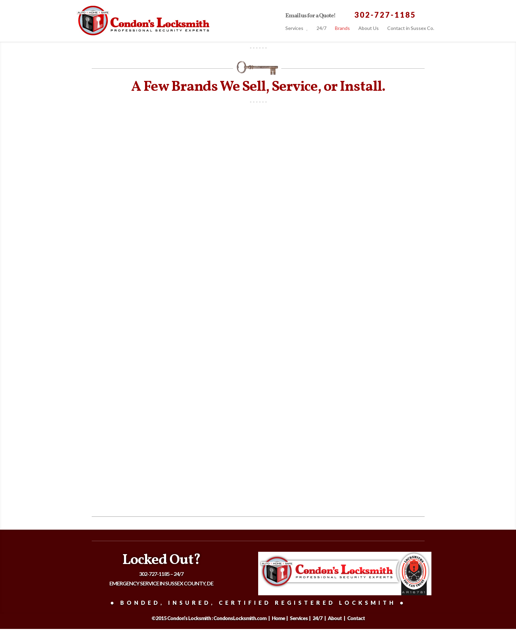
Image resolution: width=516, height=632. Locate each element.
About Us (368, 29)
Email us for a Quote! (310, 16)
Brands (342, 29)
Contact (356, 618)
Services (294, 29)
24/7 (321, 29)
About (335, 618)
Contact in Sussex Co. (410, 29)
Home (279, 618)
